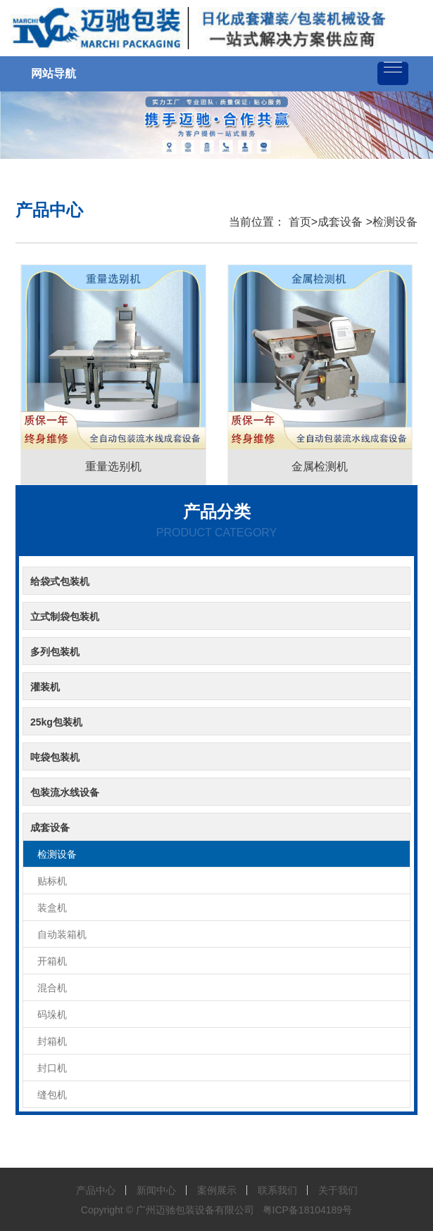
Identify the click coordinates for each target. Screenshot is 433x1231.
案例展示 (217, 1190)
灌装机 (45, 686)
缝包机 (52, 1094)
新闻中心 (156, 1190)
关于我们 (338, 1190)
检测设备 (395, 222)
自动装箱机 (62, 934)
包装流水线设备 (64, 792)
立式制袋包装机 (64, 616)
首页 (297, 222)
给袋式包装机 (59, 581)
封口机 (52, 1068)
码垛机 (52, 1014)
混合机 (52, 987)
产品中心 (95, 1190)
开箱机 (52, 961)
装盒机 (52, 907)
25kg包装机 (56, 722)
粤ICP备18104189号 (308, 1210)
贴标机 (52, 881)
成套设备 (340, 222)
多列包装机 (55, 651)
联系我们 (277, 1190)
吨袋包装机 (55, 757)
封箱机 (52, 1041)
